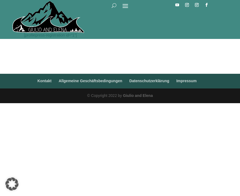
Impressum (186, 81)
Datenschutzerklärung (149, 81)
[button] (12, 184)
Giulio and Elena (138, 95)
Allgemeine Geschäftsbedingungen (90, 81)
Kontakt (45, 81)
